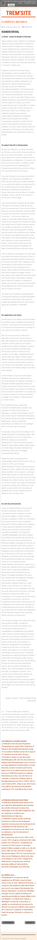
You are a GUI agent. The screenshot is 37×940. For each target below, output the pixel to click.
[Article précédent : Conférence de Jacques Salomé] (8, 922)
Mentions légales (20, 939)
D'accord (11, 5)
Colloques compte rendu (13, 27)
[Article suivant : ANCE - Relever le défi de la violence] (30, 922)
